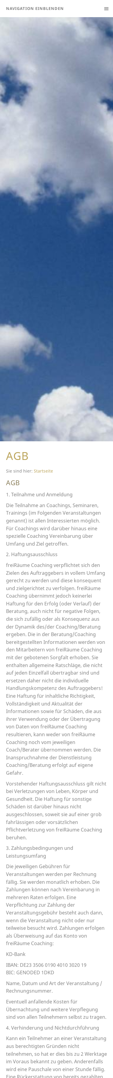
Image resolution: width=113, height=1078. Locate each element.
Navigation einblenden (35, 8)
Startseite (43, 471)
